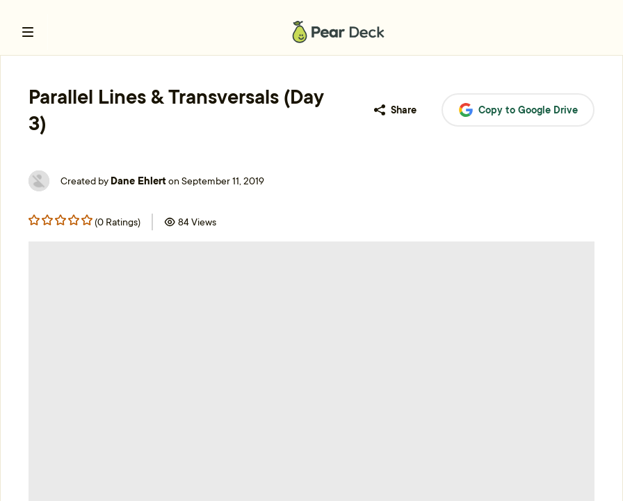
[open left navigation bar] (28, 32)
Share (395, 110)
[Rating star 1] (47, 219)
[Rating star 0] (34, 219)
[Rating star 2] (60, 219)
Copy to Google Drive (518, 110)
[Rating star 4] (86, 219)
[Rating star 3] (73, 219)
